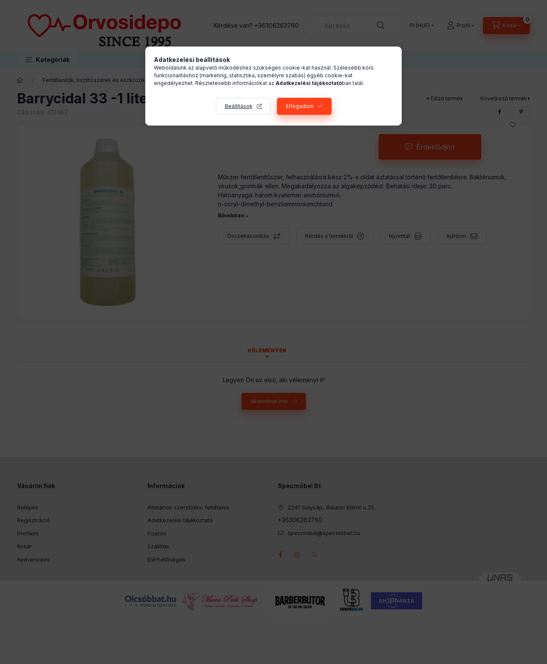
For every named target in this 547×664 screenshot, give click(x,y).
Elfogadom (300, 106)
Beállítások (239, 106)
